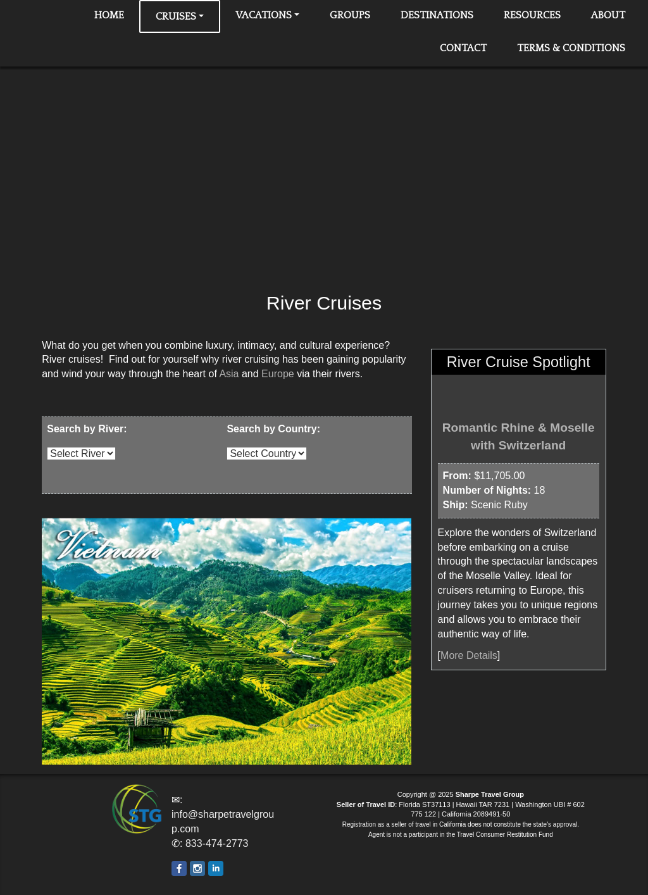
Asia (229, 373)
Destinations (437, 15)
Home (109, 15)
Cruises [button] (176, 16)
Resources (532, 15)
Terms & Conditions (571, 48)
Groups (350, 15)
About (608, 15)
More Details (468, 655)
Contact (463, 48)
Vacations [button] (263, 15)
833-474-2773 (217, 843)
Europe (277, 373)
